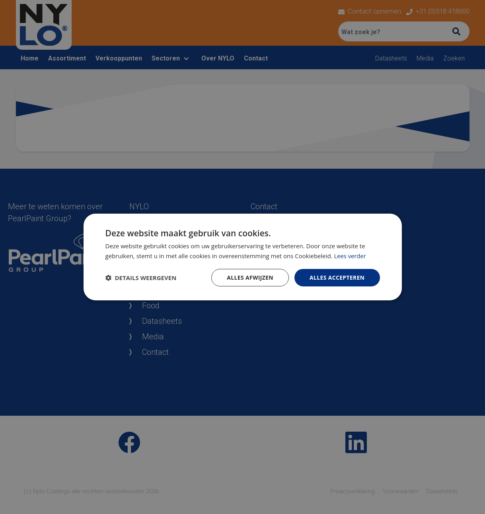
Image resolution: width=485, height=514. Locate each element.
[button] (141, 277)
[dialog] (242, 257)
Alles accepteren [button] (337, 277)
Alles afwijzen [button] (249, 277)
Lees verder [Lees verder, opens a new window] (350, 256)
